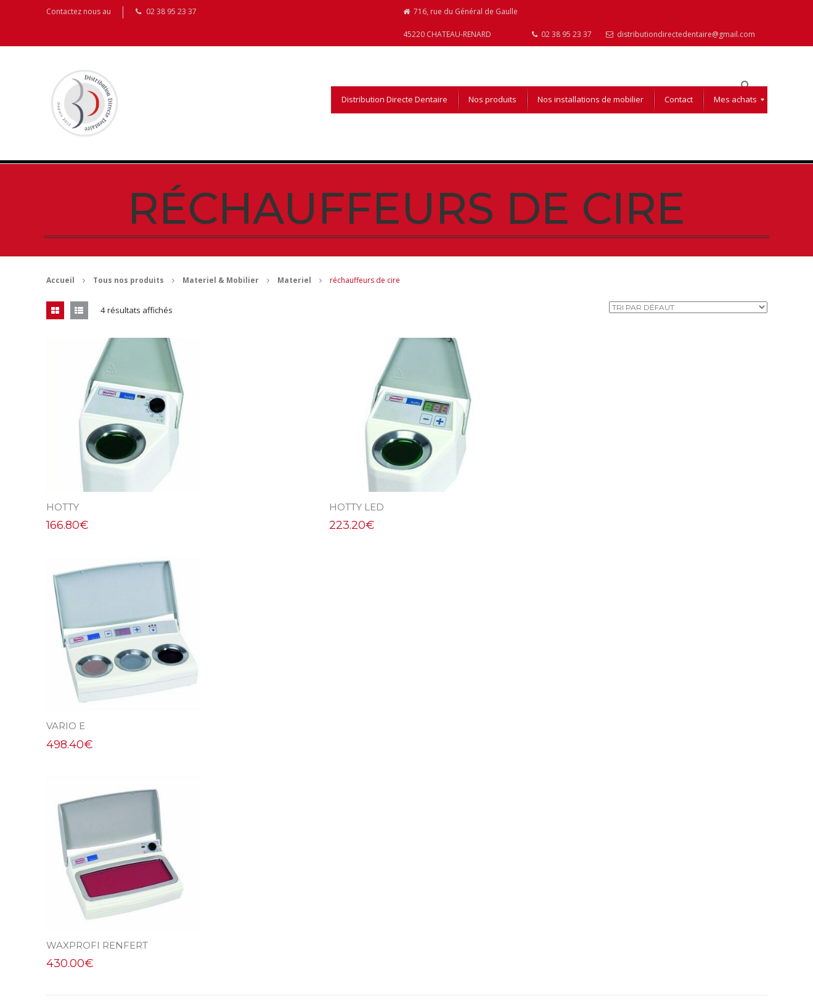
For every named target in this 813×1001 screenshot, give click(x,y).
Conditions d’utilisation (453, 868)
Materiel (294, 281)
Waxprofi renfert (97, 726)
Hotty (62, 507)
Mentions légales (444, 893)
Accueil (60, 281)
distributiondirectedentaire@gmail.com (680, 35)
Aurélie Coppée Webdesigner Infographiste (167, 989)
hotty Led (320, 507)
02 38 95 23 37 (562, 35)
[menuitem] (394, 100)
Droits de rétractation (452, 918)
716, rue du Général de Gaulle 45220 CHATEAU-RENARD (460, 23)
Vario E (558, 507)
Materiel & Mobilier (220, 281)
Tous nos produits (128, 281)
